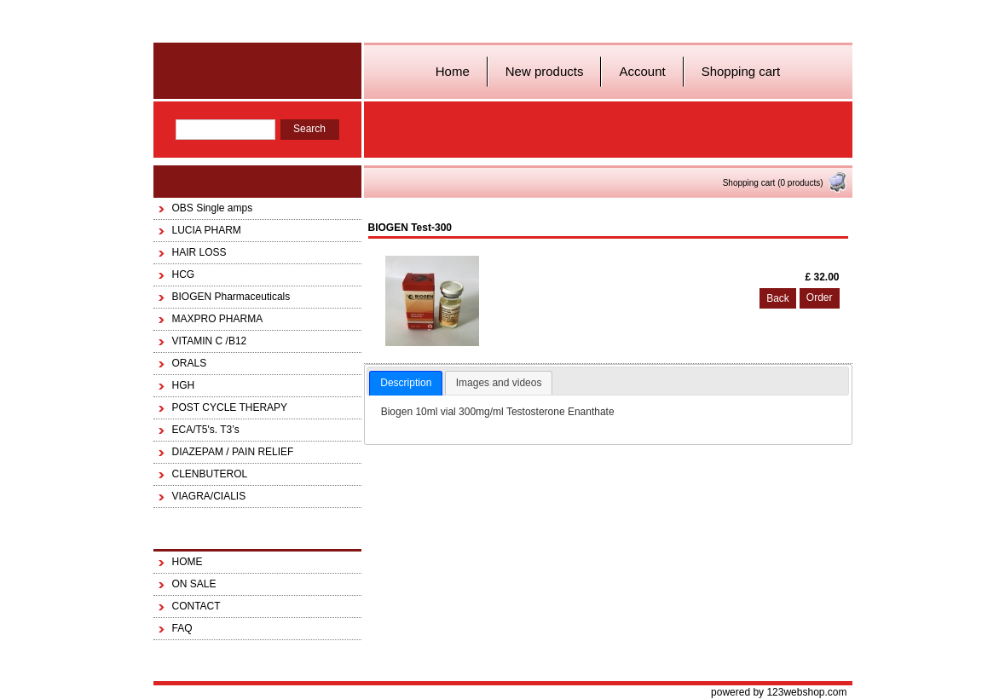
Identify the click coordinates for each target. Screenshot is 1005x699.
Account (642, 71)
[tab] (405, 383)
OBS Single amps (212, 208)
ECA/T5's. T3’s (206, 430)
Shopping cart (741, 71)
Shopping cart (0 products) (785, 183)
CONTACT (196, 606)
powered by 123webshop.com (778, 692)
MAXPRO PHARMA (217, 319)
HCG (183, 274)
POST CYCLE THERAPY (230, 407)
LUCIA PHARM (206, 230)
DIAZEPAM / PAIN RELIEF (233, 452)
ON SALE (194, 584)
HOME (187, 562)
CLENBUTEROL (210, 474)
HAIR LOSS (199, 252)
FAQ (182, 628)
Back (777, 298)
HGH (183, 385)
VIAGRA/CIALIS (209, 496)
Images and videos (499, 383)
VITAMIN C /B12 (209, 341)
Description (405, 383)
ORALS (189, 363)
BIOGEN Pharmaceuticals (231, 297)
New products (544, 71)
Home (453, 71)
